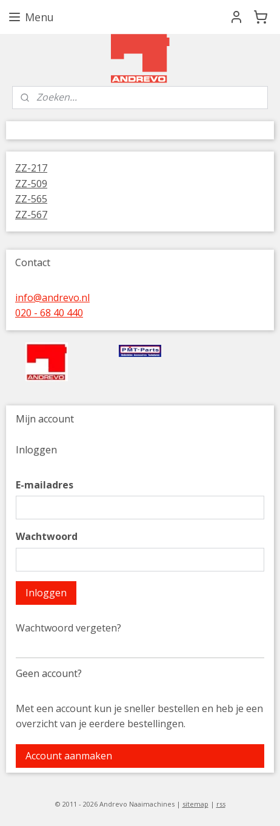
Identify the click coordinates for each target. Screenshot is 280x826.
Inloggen (46, 592)
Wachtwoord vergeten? (68, 627)
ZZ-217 (31, 168)
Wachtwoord (47, 536)
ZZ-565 (31, 198)
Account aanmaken (68, 755)
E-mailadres (44, 484)
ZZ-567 (31, 214)
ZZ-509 (31, 183)
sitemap (195, 803)
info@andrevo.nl (52, 297)
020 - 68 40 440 (49, 312)
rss (220, 803)
